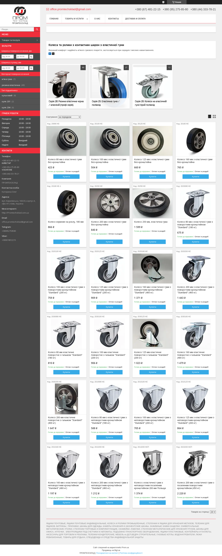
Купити (66, 176)
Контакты (113, 18)
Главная (53, 18)
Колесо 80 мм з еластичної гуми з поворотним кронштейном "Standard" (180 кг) (195, 224)
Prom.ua (125, 547)
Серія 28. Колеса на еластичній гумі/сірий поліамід (150, 103)
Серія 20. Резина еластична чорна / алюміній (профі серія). (66, 103)
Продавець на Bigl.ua (111, 550)
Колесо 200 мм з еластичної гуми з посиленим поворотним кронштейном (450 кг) (195, 485)
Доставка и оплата (135, 18)
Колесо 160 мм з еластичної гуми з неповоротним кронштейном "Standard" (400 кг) (66, 485)
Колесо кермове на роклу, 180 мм (66, 221)
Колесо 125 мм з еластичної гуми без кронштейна (151, 161)
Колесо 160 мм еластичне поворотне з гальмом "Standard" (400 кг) (194, 355)
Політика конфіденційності (131, 553)
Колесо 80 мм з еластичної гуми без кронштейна (65, 161)
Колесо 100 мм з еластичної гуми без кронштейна (108, 161)
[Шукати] (37, 29)
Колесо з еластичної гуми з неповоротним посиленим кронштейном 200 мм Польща (150, 485)
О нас (97, 18)
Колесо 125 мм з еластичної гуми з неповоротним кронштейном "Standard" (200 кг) (195, 420)
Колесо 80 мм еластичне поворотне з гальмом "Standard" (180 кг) (65, 355)
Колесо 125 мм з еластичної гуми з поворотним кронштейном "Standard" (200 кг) (109, 290)
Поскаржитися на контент (107, 553)
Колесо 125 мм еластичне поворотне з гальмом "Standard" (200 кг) (151, 355)
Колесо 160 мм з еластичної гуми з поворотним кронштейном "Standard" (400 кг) (152, 290)
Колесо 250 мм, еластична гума (150, 221)
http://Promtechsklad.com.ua (15, 212)
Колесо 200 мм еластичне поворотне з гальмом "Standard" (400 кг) (65, 420)
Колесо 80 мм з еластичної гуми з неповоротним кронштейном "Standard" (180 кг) (109, 420)
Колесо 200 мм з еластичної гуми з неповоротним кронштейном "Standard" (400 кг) (109, 485)
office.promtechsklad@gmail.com (17, 221)
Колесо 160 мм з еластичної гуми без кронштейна (194, 161)
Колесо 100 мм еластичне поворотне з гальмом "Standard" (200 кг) (108, 355)
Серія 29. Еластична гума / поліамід (105, 103)
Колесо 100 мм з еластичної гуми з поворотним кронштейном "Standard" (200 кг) (66, 290)
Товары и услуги (74, 18)
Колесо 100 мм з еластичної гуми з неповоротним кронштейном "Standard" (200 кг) (152, 420)
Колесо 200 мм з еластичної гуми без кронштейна (108, 223)
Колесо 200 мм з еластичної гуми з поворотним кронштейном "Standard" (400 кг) (195, 290)
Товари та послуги (11, 40)
